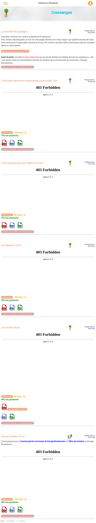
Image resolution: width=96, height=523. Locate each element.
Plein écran (7, 132)
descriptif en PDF (17, 409)
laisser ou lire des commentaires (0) (17, 67)
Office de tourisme (76, 441)
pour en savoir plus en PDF (15, 51)
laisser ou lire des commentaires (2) (17, 231)
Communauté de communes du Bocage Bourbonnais (42, 441)
